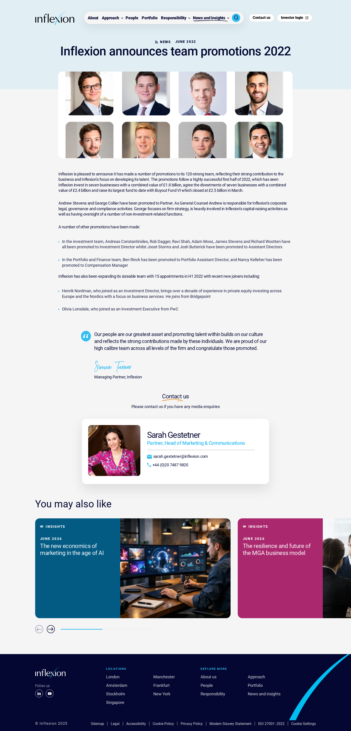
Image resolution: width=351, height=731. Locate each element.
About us (208, 676)
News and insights (209, 18)
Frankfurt (161, 685)
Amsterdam (116, 685)
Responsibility (173, 18)
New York (161, 694)
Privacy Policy (192, 724)
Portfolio (150, 18)
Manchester (164, 676)
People (132, 18)
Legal (115, 724)
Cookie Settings (303, 724)
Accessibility (136, 724)
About (93, 18)
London (113, 676)
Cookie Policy (163, 724)
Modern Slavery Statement (230, 724)
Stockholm (115, 694)
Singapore (115, 702)
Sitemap (97, 724)
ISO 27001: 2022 (271, 724)
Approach (110, 18)
